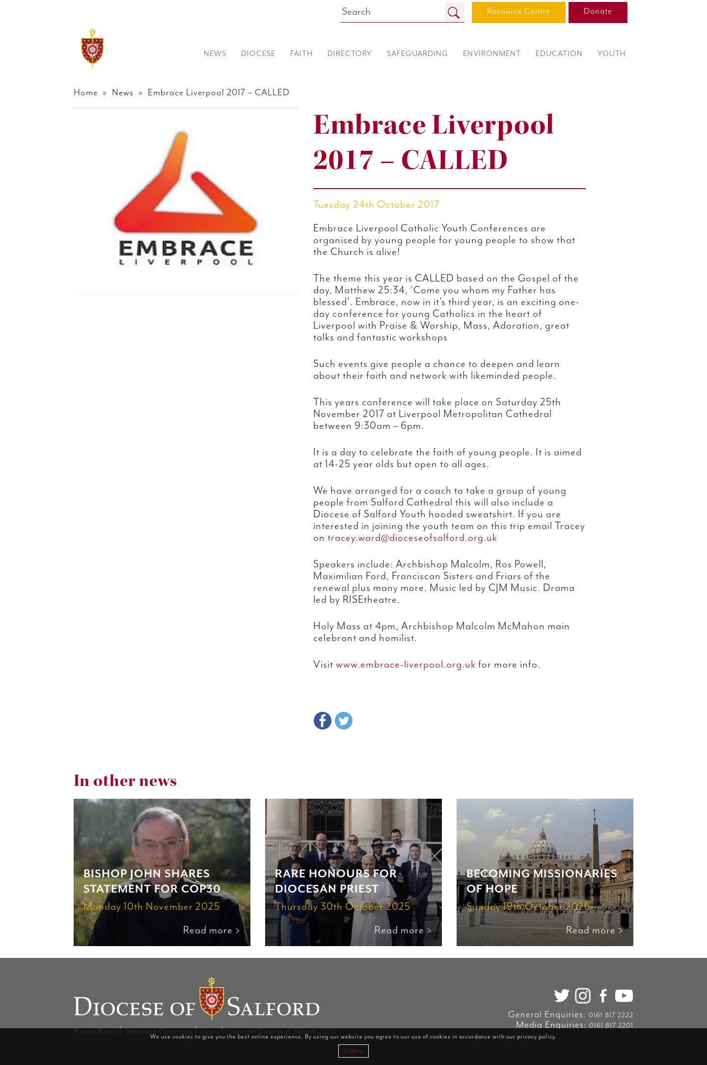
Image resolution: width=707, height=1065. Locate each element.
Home (86, 92)
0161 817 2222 (611, 1015)
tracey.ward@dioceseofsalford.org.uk (413, 538)
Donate (598, 11)
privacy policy (536, 1036)
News (123, 92)
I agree (353, 1051)
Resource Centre (518, 11)
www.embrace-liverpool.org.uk (406, 665)
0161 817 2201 (611, 1026)
